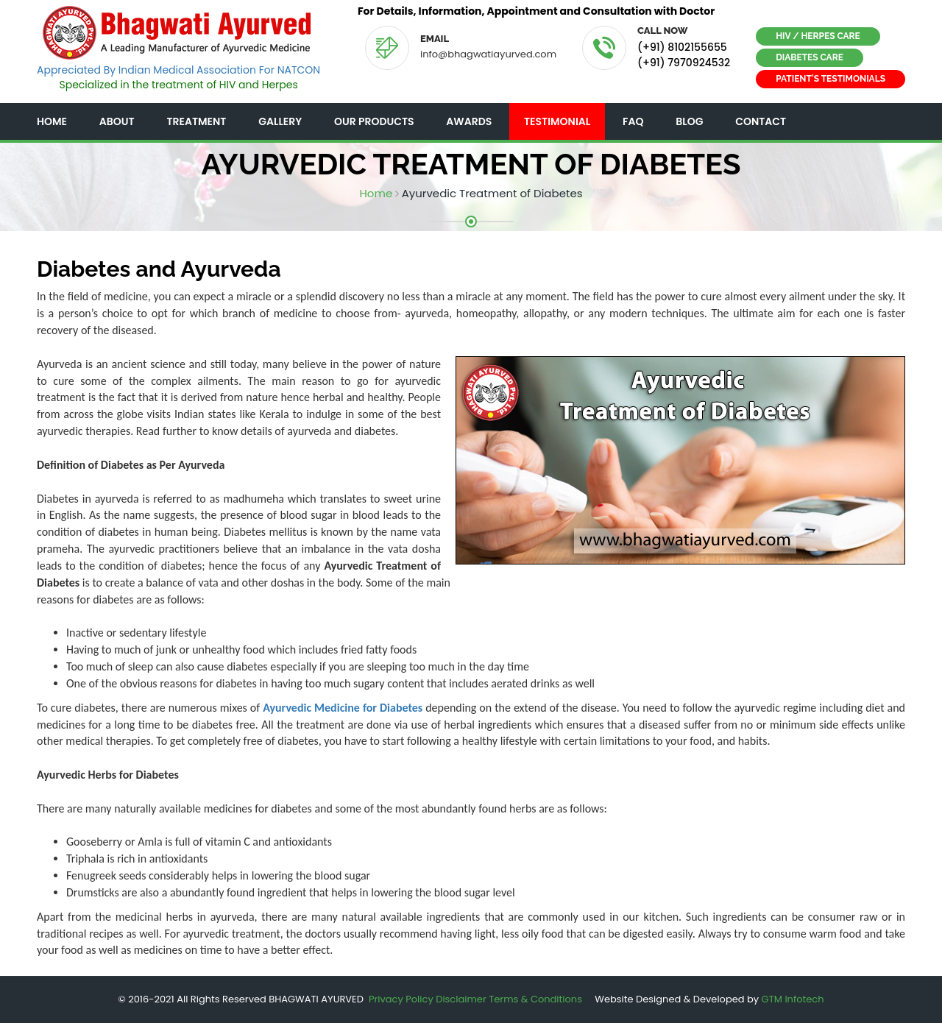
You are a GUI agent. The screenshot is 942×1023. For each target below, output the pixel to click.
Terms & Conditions (535, 999)
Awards (469, 121)
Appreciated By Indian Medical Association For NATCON (178, 70)
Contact (760, 121)
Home (52, 121)
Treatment (196, 121)
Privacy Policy (401, 999)
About (117, 121)
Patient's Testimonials (830, 79)
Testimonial (557, 121)
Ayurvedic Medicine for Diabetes (342, 708)
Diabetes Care (809, 57)
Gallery (280, 121)
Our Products (374, 121)
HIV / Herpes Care (818, 36)
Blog (689, 121)
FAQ (633, 121)
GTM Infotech (793, 999)
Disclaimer (461, 999)
